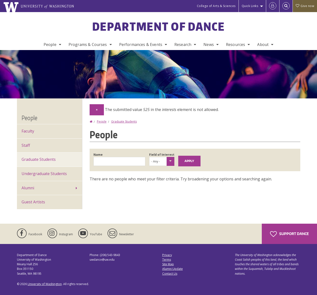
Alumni (28, 188)
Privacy (167, 255)
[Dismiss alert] (97, 109)
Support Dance (289, 234)
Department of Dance (158, 26)
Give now (305, 6)
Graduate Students (124, 121)
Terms (166, 260)
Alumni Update (172, 269)
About (263, 44)
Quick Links (250, 6)
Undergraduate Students (44, 173)
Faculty (28, 131)
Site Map (168, 264)
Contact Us (169, 274)
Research (182, 44)
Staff (26, 145)
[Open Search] (286, 6)
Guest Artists (33, 202)
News (208, 44)
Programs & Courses (88, 44)
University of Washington (45, 284)
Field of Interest (161, 155)
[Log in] (272, 6)
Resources (235, 44)
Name (98, 155)
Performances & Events (140, 44)
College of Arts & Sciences (216, 6)
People (50, 44)
